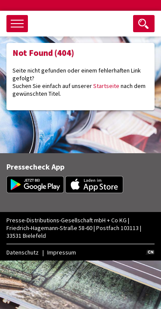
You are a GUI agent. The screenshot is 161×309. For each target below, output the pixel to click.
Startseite (106, 86)
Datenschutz (22, 252)
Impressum (61, 252)
